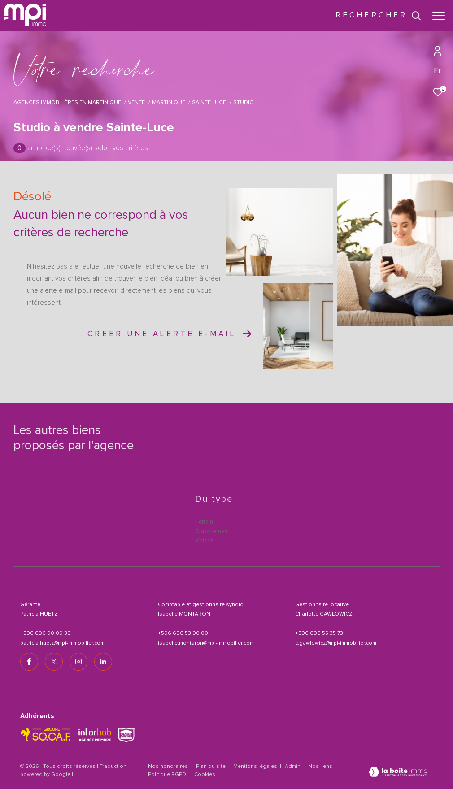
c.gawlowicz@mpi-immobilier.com (335, 643)
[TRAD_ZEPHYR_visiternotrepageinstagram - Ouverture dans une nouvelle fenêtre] (78, 662)
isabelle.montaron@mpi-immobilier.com (206, 643)
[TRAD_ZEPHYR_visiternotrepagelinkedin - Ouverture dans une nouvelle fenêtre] (103, 662)
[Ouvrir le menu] (438, 15)
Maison (204, 541)
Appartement (212, 531)
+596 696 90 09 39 (45, 633)
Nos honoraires (168, 766)
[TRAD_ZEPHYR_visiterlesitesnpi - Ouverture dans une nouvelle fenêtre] (126, 735)
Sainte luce (209, 102)
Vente (136, 102)
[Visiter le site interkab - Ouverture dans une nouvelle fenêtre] (94, 734)
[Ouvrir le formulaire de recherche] (378, 15)
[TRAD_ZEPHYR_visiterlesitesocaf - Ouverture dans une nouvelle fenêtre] (46, 734)
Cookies (204, 774)
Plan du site (211, 766)
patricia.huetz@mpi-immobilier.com (62, 643)
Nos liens (321, 766)
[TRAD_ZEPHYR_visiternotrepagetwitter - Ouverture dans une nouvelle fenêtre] (54, 662)
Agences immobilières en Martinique (67, 102)
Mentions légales (256, 766)
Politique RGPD (167, 774)
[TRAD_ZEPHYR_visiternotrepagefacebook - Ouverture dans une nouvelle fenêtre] (29, 662)
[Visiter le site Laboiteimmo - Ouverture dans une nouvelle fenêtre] (398, 773)
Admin (293, 766)
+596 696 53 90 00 (183, 633)
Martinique (168, 102)
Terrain (204, 522)
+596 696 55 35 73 (319, 633)
